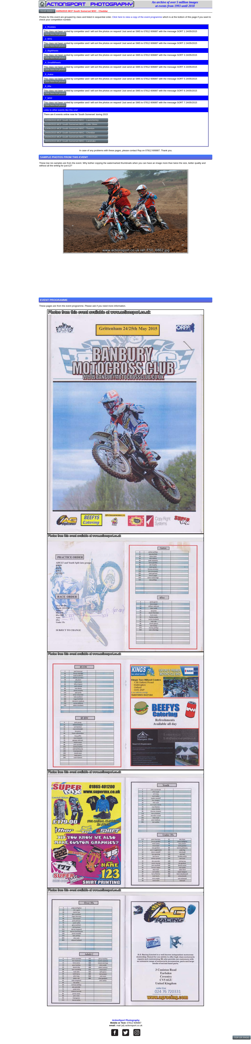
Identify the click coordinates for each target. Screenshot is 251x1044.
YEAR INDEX (47, 11)
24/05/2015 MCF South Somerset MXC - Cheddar (70, 132)
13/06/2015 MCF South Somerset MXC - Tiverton (69, 128)
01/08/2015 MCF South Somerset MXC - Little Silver (71, 124)
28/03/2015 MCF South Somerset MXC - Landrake (70, 141)
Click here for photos (55, 34)
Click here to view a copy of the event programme (137, 17)
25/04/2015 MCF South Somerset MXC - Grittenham (71, 137)
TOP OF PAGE (241, 1037)
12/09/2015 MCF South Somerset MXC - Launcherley (72, 120)
